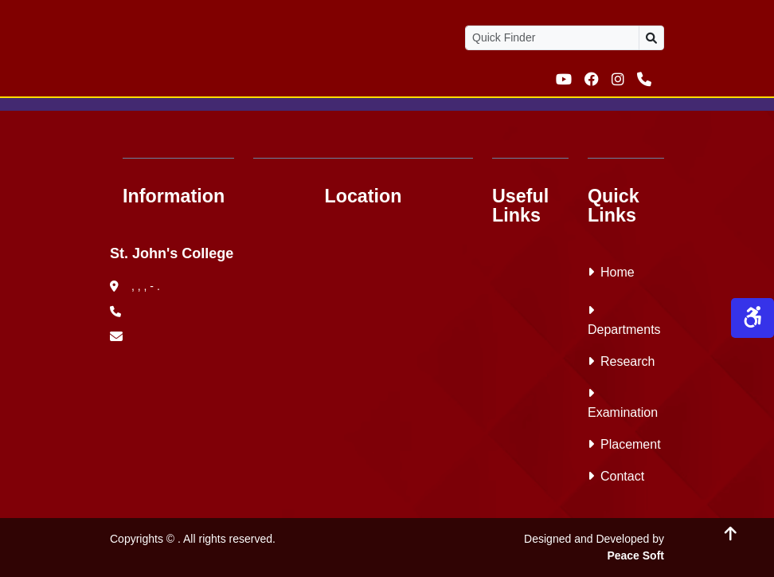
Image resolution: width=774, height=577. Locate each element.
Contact (616, 476)
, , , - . (135, 286)
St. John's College (171, 253)
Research (621, 361)
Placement (624, 444)
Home (611, 272)
